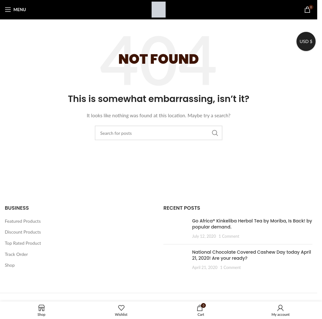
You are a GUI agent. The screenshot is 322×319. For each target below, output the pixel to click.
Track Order (16, 254)
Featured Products (23, 221)
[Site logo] (159, 9)
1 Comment (229, 236)
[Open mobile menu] (15, 9)
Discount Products (23, 232)
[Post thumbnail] (175, 228)
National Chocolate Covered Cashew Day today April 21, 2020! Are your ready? (251, 255)
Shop (10, 265)
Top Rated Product (23, 243)
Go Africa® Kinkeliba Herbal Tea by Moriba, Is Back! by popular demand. (252, 224)
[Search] (158, 133)
